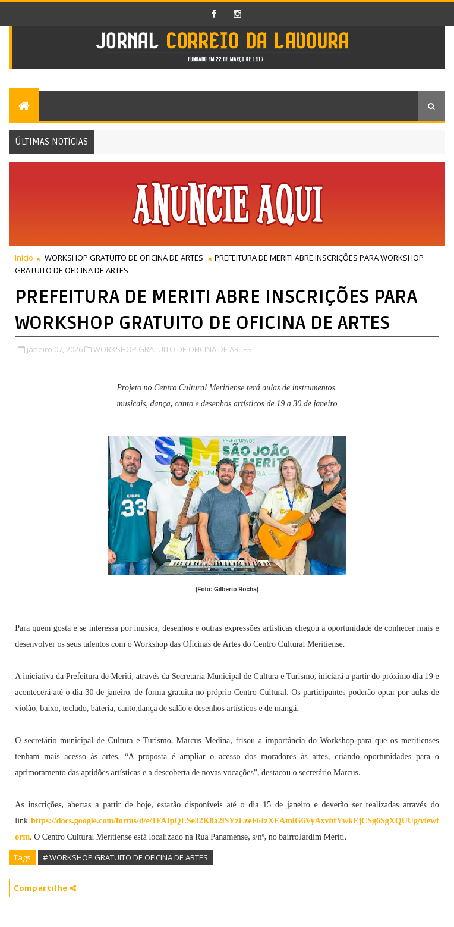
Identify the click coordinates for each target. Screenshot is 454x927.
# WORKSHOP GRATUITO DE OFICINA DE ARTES (125, 857)
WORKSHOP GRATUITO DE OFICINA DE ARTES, (173, 349)
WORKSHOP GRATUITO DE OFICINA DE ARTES (124, 257)
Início (24, 257)
